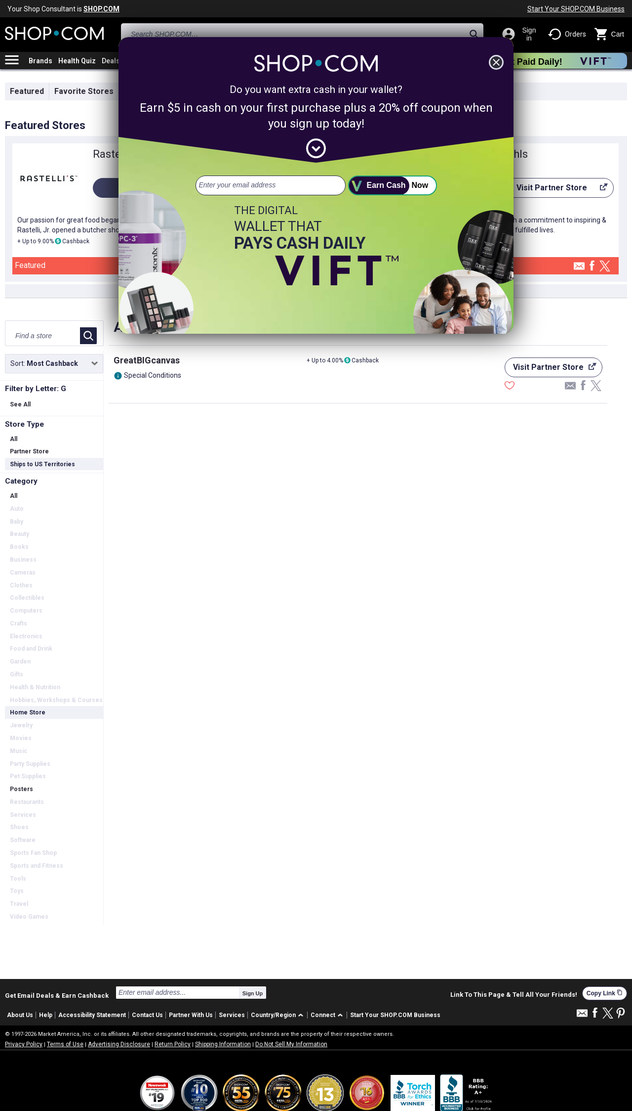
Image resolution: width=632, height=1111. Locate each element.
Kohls (514, 154)
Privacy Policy (23, 1044)
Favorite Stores (84, 91)
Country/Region (273, 1015)
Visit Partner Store (554, 190)
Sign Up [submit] (252, 993)
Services (232, 1015)
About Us (20, 1015)
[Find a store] (43, 336)
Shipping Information (223, 1044)
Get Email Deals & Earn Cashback (57, 995)
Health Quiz (77, 61)
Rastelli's (115, 154)
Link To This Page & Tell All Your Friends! (513, 994)
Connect (323, 1015)
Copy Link (605, 993)
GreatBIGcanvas (147, 360)
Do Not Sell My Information (291, 1044)
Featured (27, 91)
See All (20, 404)
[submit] (392, 185)
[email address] (271, 185)
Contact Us (147, 1015)
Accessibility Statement (92, 1015)
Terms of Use (65, 1044)
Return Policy (173, 1044)
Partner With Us (191, 1015)
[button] (279, 1015)
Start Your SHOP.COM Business (576, 8)
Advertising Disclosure (119, 1044)
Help (45, 1015)
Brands (40, 61)
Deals (111, 61)
